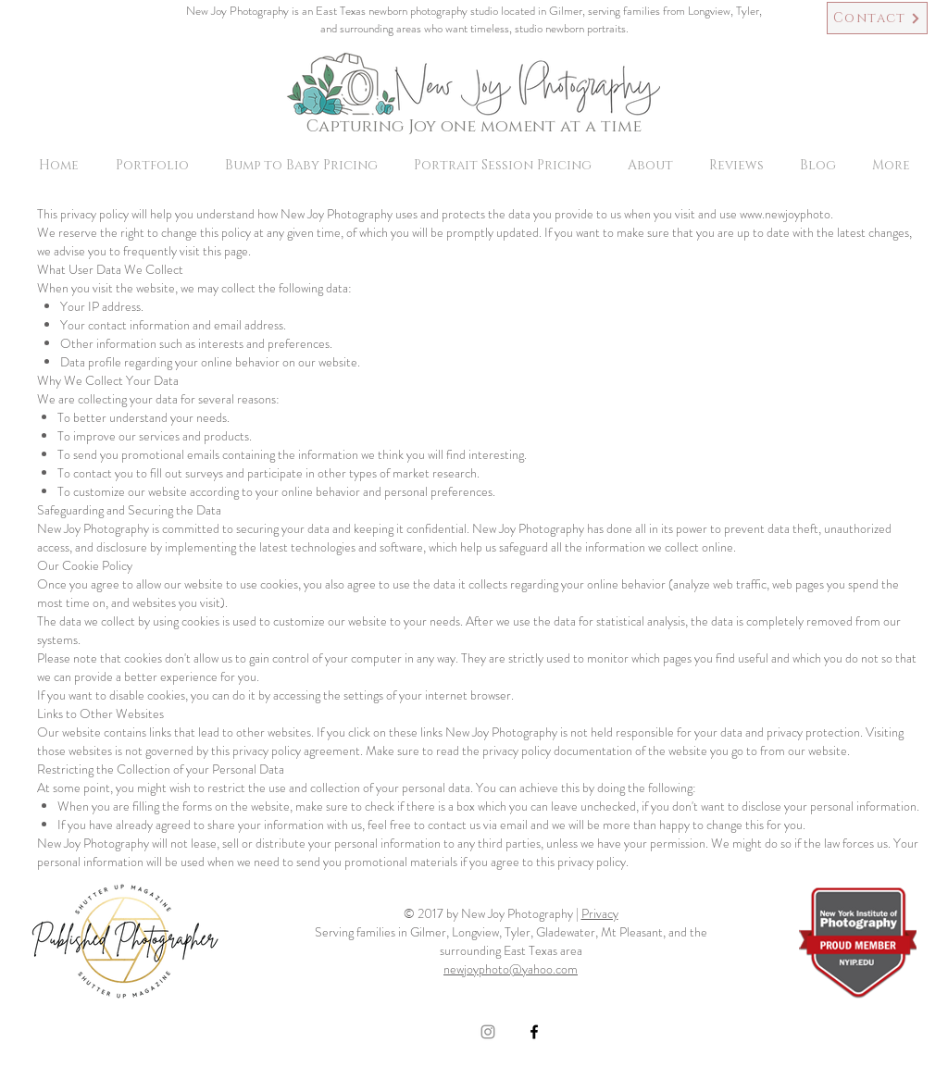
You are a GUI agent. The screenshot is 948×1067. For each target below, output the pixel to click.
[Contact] (877, 18)
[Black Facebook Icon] (534, 1032)
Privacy (599, 913)
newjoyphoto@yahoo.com (510, 969)
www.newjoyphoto (785, 214)
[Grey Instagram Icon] (488, 1032)
